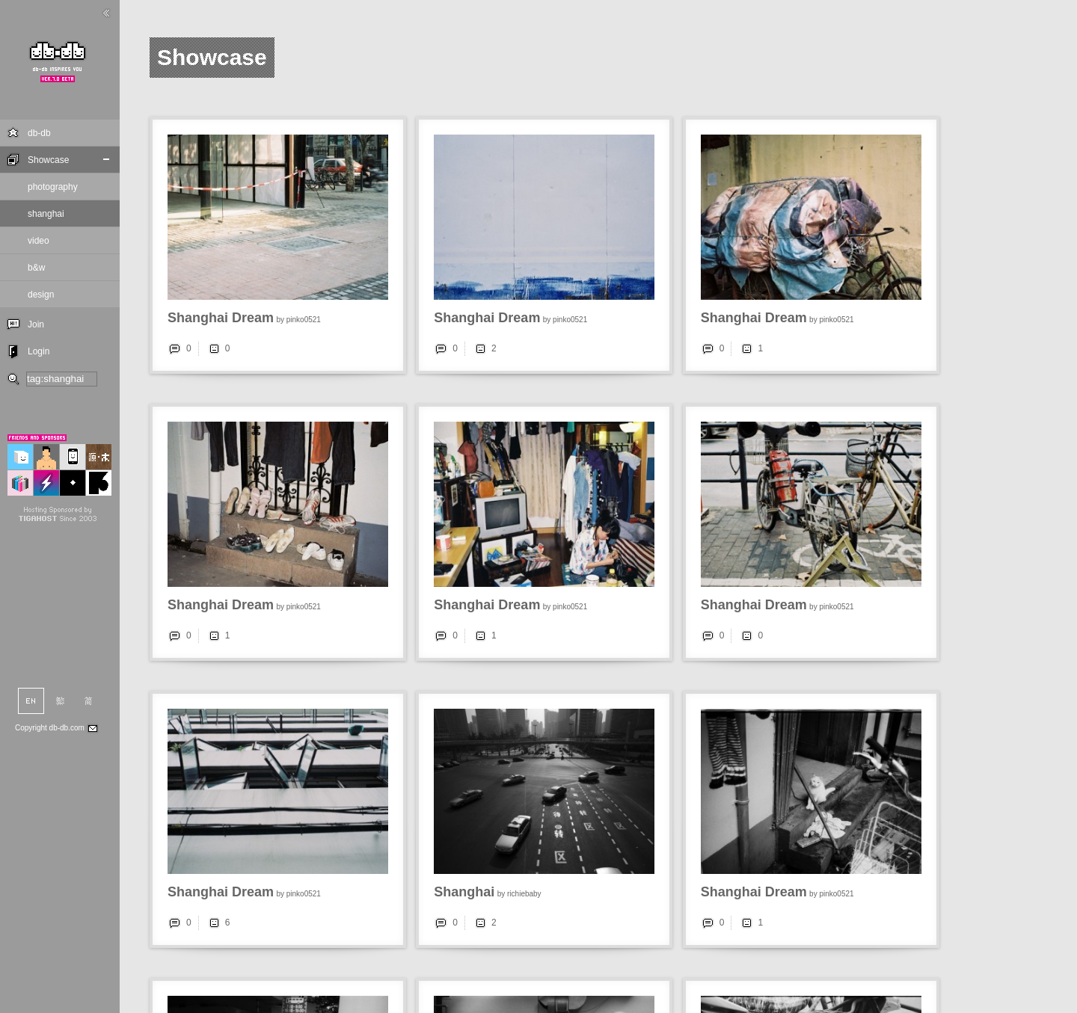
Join (36, 324)
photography (53, 187)
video (38, 240)
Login (38, 351)
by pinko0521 (298, 319)
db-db (39, 133)
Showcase (48, 160)
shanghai (46, 214)
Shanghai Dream (221, 317)
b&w (36, 267)
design (41, 294)
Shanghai (464, 891)
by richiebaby (519, 894)
